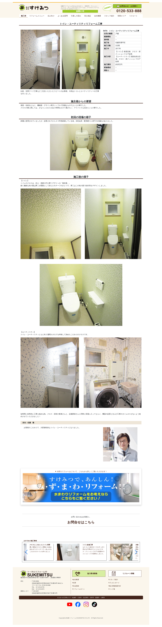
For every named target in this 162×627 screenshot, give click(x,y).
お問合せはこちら (81, 522)
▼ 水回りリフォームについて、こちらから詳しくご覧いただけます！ (81, 486)
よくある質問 (63, 16)
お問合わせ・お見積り (127, 6)
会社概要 (97, 16)
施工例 (23, 16)
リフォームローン (79, 589)
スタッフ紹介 (109, 16)
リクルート (133, 16)
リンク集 (112, 589)
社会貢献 (76, 586)
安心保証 (87, 16)
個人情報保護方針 (115, 586)
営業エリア (122, 16)
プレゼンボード (114, 583)
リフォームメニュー (36, 16)
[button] (26, 552)
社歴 (74, 583)
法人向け (51, 16)
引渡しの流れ (76, 16)
